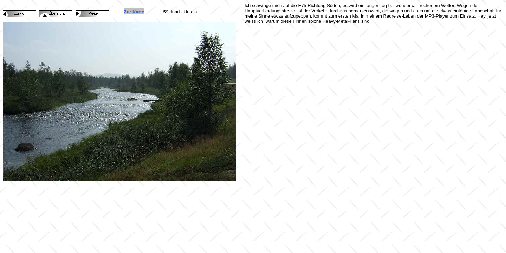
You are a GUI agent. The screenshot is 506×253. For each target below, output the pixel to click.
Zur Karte (134, 11)
